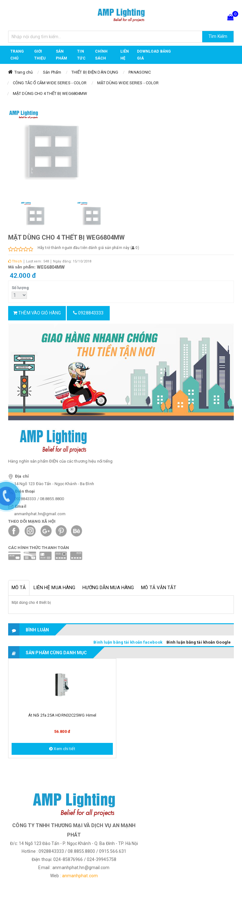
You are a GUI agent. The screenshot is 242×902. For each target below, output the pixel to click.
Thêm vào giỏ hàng (37, 312)
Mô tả (19, 587)
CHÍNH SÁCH (101, 54)
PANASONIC (140, 72)
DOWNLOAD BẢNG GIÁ (154, 54)
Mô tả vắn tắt (158, 587)
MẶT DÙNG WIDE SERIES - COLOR (128, 82)
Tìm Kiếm (217, 36)
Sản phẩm (61, 54)
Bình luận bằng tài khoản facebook (127, 642)
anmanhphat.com (80, 875)
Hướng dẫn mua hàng (108, 587)
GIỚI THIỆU (40, 54)
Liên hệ (124, 54)
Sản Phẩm (52, 72)
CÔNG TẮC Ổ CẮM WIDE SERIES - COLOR (50, 82)
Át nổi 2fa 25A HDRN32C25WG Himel (62, 715)
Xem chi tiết (62, 748)
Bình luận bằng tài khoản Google (198, 642)
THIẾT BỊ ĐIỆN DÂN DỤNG (94, 72)
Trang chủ (17, 54)
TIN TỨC (81, 54)
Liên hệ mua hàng (55, 587)
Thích (15, 261)
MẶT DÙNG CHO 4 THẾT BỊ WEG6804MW (50, 93)
